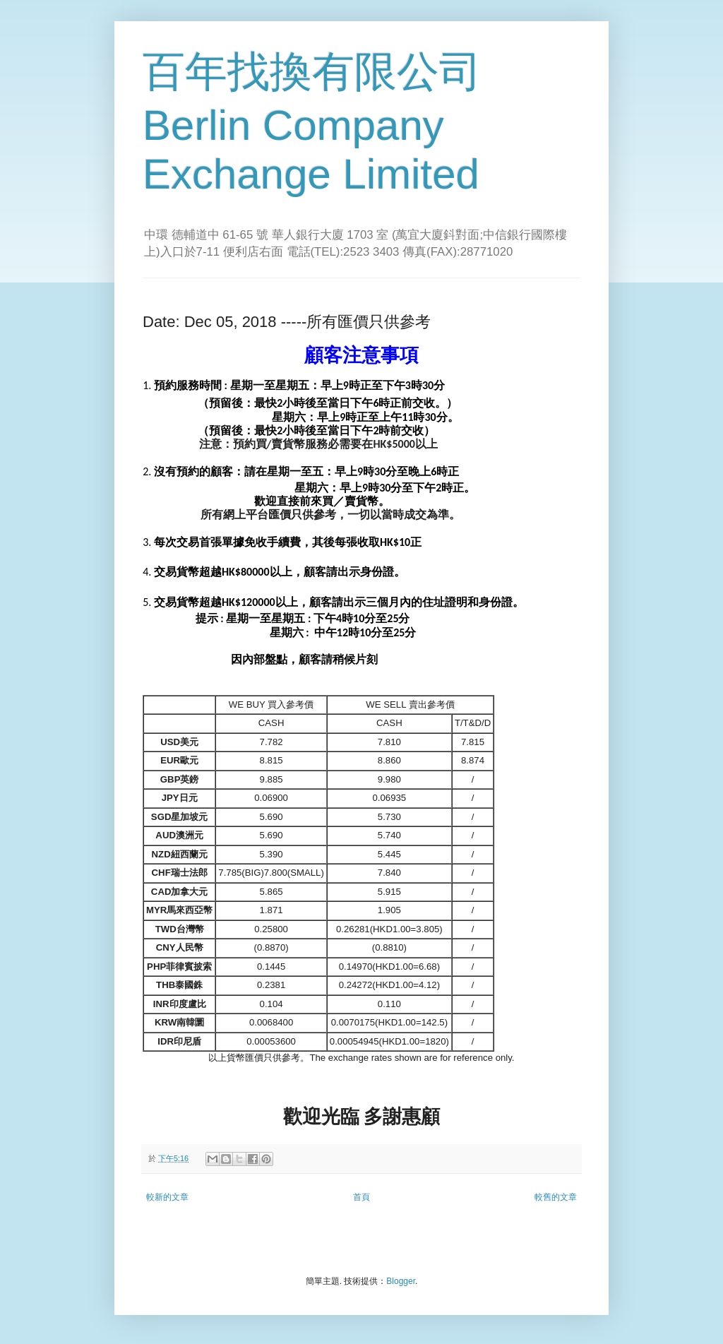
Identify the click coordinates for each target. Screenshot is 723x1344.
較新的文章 (167, 1197)
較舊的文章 (555, 1197)
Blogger (400, 1281)
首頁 (361, 1197)
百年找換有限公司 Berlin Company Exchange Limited (312, 123)
